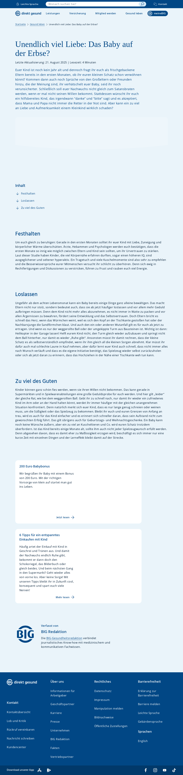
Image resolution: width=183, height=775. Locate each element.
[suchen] (142, 4)
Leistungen (53, 13)
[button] (26, 703)
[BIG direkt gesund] (28, 13)
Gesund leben (134, 13)
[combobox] (92, 4)
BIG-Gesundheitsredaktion (64, 638)
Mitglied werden (105, 13)
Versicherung (77, 13)
